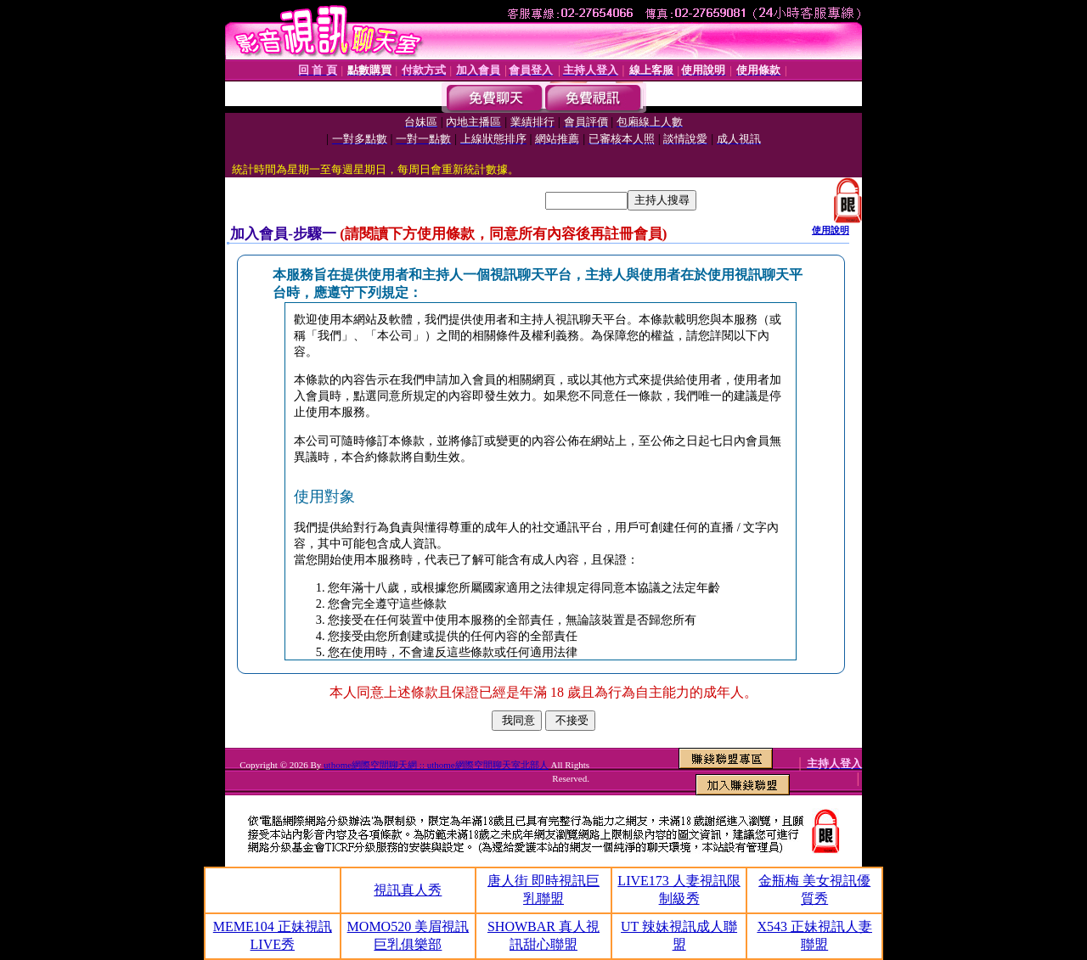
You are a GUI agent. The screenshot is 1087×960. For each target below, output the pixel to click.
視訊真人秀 (408, 890)
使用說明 (830, 230)
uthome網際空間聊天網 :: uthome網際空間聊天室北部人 (436, 765)
